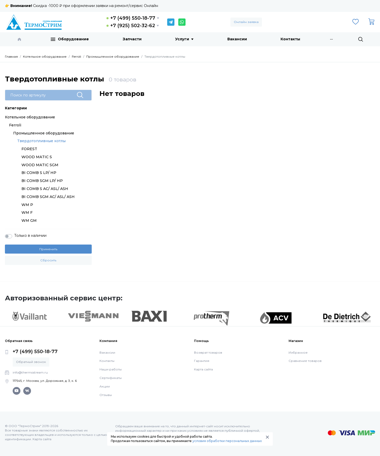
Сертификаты (110, 378)
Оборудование (70, 39)
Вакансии (237, 39)
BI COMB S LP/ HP (38, 172)
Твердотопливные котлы (41, 141)
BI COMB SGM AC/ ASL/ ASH (48, 196)
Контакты (290, 39)
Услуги (184, 39)
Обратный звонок (31, 362)
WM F (27, 212)
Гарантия (201, 361)
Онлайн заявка (246, 22)
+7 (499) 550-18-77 (132, 18)
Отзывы (105, 395)
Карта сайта (203, 369)
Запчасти (132, 39)
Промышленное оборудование (43, 133)
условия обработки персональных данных (227, 441)
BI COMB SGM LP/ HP (42, 180)
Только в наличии (30, 235)
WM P (27, 204)
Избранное (298, 352)
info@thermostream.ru (30, 372)
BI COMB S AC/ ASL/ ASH (44, 188)
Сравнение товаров (305, 361)
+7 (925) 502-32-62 (132, 25)
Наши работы (110, 369)
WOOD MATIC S (36, 157)
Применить (48, 249)
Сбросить (48, 260)
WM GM (29, 220)
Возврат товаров (208, 352)
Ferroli (15, 125)
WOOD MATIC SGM (39, 165)
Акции (104, 386)
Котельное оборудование (30, 117)
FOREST (29, 149)
